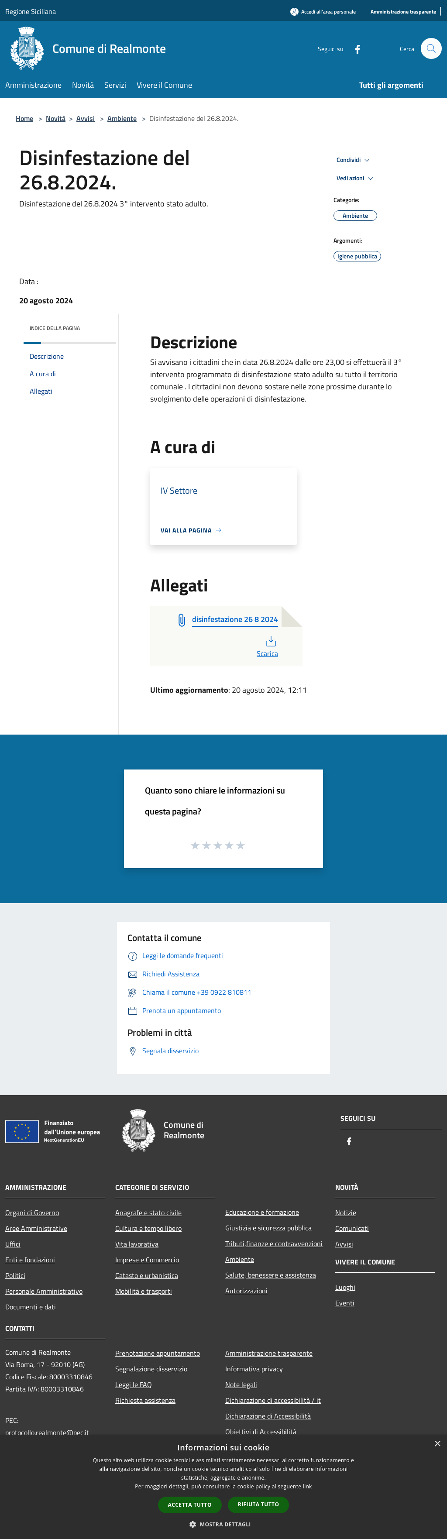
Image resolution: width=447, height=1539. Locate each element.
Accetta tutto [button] (190, 1504)
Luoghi (345, 1287)
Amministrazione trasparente (269, 1353)
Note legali (241, 1384)
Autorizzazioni (246, 1290)
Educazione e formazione (262, 1212)
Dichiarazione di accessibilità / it (273, 1400)
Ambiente (122, 118)
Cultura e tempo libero (148, 1228)
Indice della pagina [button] (55, 328)
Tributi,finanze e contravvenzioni (274, 1243)
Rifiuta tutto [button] (258, 1504)
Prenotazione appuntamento (157, 1353)
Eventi (344, 1303)
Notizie (345, 1212)
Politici (15, 1275)
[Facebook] (353, 48)
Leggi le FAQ (133, 1384)
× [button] (437, 1444)
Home (24, 118)
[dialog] (223, 1487)
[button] (223, 1524)
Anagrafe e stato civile (148, 1212)
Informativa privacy (254, 1369)
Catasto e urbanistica (146, 1275)
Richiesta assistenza (145, 1400)
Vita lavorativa (136, 1244)
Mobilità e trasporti (143, 1291)
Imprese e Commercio (147, 1259)
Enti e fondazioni (30, 1259)
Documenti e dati (30, 1307)
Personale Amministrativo (44, 1291)
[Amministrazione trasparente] (403, 12)
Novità (55, 118)
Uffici (13, 1244)
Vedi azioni (356, 178)
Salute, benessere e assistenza (270, 1275)
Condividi (354, 160)
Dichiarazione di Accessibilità (268, 1416)
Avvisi (85, 118)
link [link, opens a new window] (307, 1486)
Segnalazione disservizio (151, 1369)
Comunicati (352, 1228)
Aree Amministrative (36, 1228)
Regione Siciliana (30, 11)
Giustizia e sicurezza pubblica (268, 1228)
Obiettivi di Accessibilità (260, 1431)
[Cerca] (431, 48)
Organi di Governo (32, 1212)
